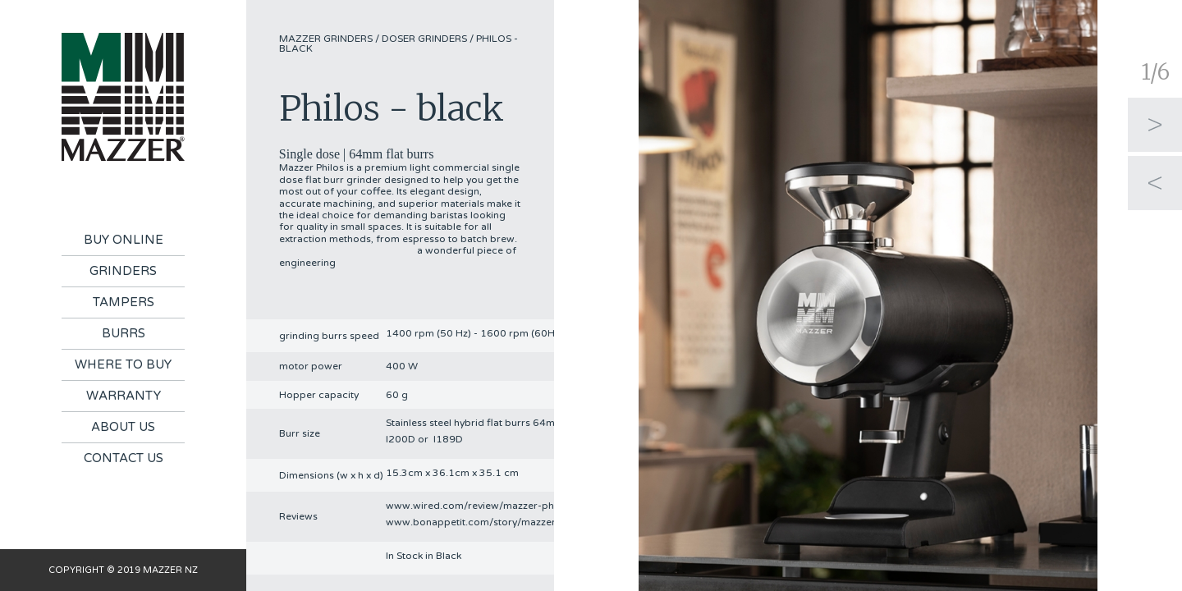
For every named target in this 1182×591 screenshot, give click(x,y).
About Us (123, 426)
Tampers (123, 302)
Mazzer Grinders (326, 38)
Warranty (123, 395)
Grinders (123, 270)
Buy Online (123, 239)
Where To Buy (123, 364)
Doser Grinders (424, 38)
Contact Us (123, 458)
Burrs (123, 333)
